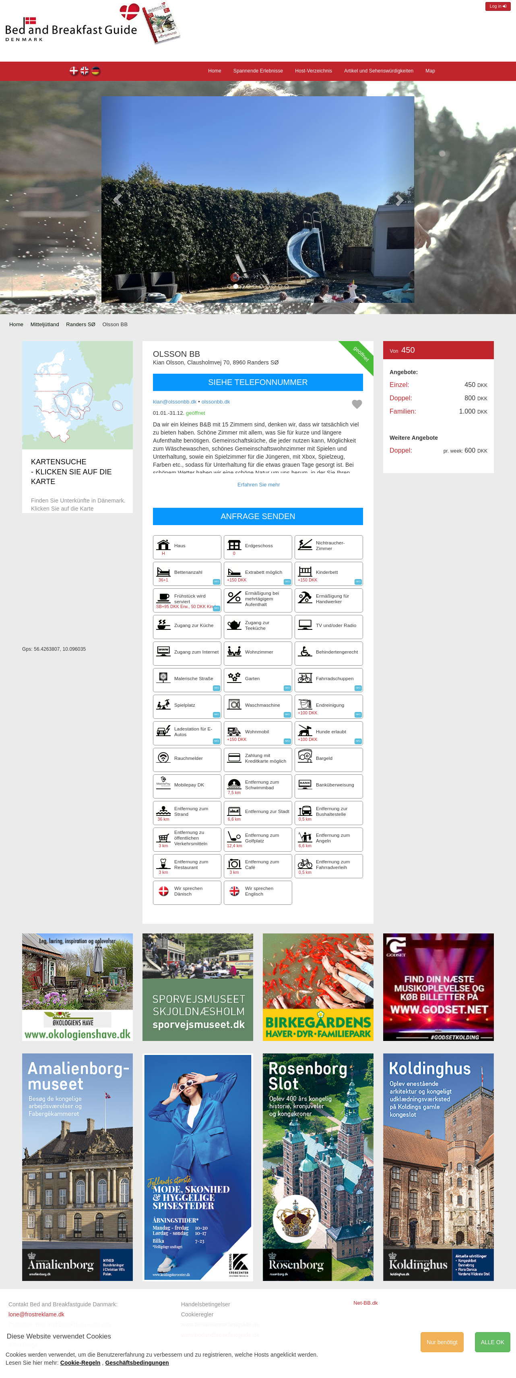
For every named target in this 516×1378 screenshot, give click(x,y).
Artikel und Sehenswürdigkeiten (378, 71)
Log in (498, 6)
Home (214, 71)
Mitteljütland (45, 324)
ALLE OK (492, 1342)
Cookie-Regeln (80, 1362)
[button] (117, 199)
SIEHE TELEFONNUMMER (258, 382)
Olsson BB (74, 71)
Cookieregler (197, 1314)
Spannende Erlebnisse (258, 71)
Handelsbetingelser (205, 1304)
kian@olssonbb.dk (175, 402)
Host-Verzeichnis (313, 71)
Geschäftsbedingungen (137, 1362)
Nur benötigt (442, 1342)
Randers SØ (80, 324)
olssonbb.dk (216, 402)
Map (430, 71)
